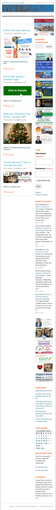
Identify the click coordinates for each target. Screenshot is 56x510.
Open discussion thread (43, 391)
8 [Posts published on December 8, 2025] (36, 438)
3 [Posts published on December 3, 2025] (41, 436)
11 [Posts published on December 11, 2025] (44, 438)
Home (11, 506)
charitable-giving (15, 101)
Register (38, 192)
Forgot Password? (41, 195)
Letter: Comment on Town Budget (42, 208)
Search (49, 46)
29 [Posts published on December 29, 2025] (37, 446)
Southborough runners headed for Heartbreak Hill (43, 396)
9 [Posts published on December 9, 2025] (39, 438)
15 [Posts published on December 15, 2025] (37, 441)
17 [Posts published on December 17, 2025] (41, 441)
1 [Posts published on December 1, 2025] (36, 436)
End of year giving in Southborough (14, 78)
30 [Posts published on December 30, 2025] (39, 446)
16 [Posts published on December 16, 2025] (39, 441)
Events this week (16, 30)
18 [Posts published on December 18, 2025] (44, 441)
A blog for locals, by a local (44, 3)
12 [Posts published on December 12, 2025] (46, 438)
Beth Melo (8, 33)
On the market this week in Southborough (43, 420)
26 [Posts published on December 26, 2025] (46, 443)
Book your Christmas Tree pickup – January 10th (17, 115)
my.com (13, 2)
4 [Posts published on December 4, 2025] (43, 436)
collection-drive (15, 186)
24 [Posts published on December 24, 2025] (41, 443)
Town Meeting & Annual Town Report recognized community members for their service (43, 404)
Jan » (43, 448)
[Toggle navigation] (52, 14)
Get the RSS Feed (41, 467)
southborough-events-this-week (15, 62)
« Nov (38, 448)
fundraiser (6, 149)
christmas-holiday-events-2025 (20, 147)
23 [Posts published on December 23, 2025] (39, 443)
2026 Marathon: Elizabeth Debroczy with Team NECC (43, 413)
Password (44, 168)
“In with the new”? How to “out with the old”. (17, 164)
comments (9, 69)
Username (40, 155)
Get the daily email (41, 470)
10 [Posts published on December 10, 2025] (41, 438)
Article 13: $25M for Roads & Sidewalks (43, 296)
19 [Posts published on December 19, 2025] (46, 441)
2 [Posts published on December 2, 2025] (39, 436)
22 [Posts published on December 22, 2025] (37, 443)
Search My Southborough (41, 40)
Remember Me (43, 180)
